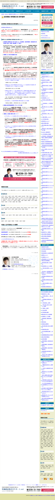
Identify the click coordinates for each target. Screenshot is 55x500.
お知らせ (6, 14)
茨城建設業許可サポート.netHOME (14, 484)
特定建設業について (45, 97)
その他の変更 (44, 310)
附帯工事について (45, 139)
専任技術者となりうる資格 (47, 266)
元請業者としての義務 (46, 316)
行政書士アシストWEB (33, 495)
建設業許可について (45, 74)
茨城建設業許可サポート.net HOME (2, 11)
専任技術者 (44, 251)
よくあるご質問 (28, 11)
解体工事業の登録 (45, 123)
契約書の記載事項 (45, 323)
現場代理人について (45, 121)
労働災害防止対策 (45, 329)
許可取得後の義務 (45, 312)
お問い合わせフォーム (46, 37)
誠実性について (45, 255)
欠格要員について (45, 257)
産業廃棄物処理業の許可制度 (47, 334)
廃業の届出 (44, 321)
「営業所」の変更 (45, 308)
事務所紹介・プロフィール (8, 269)
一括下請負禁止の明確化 (46, 134)
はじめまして (44, 410)
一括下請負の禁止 (45, 119)
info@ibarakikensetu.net (18, 264)
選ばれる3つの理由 (10, 11)
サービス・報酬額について (36, 484)
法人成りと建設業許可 (46, 132)
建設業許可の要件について (14, 14)
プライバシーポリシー (46, 492)
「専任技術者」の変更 (46, 302)
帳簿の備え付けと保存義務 (47, 314)
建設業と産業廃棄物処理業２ (47, 143)
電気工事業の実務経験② (46, 236)
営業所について (45, 95)
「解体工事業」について (46, 117)
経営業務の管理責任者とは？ (6, 27)
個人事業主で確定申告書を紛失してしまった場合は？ (27, 152)
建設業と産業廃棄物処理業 (47, 141)
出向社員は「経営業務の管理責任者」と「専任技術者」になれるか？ (47, 273)
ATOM (48, 413)
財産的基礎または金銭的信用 (47, 253)
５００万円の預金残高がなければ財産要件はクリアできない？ (13, 151)
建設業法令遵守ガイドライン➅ (48, 185)
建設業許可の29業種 (46, 80)
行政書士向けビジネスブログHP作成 (44, 495)
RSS (42, 413)
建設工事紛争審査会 (45, 336)
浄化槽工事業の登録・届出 (47, 152)
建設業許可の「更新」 (46, 293)
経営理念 (52, 11)
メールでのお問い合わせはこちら (7, 238)
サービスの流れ (36, 11)
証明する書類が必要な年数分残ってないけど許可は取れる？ (47, 376)
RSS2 (45, 413)
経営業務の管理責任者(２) (47, 286)
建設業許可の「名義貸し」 (47, 232)
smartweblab (52, 495)
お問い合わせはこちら (40, 6)
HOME (2, 14)
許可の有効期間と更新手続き (47, 291)
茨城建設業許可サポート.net (13, 6)
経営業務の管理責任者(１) (47, 248)
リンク (52, 492)
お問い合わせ (44, 484)
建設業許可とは (19, 11)
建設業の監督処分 (45, 238)
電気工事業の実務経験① (46, 234)
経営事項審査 (44, 338)
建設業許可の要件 (45, 11)
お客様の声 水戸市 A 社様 (47, 405)
